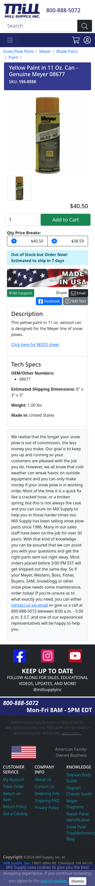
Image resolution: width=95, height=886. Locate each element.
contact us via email (29, 605)
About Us (43, 779)
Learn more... (71, 733)
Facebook (49, 301)
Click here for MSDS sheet (35, 344)
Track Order (13, 786)
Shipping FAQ (47, 800)
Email (78, 293)
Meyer (45, 51)
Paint (13, 57)
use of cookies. (54, 880)
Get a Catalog (15, 813)
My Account (13, 779)
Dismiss (77, 881)
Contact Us (44, 786)
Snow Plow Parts (18, 51)
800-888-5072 (63, 10)
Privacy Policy (47, 807)
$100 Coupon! (20, 293)
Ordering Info (47, 793)
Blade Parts (67, 51)
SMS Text (75, 301)
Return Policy (15, 806)
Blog (70, 839)
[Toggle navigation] (10, 40)
